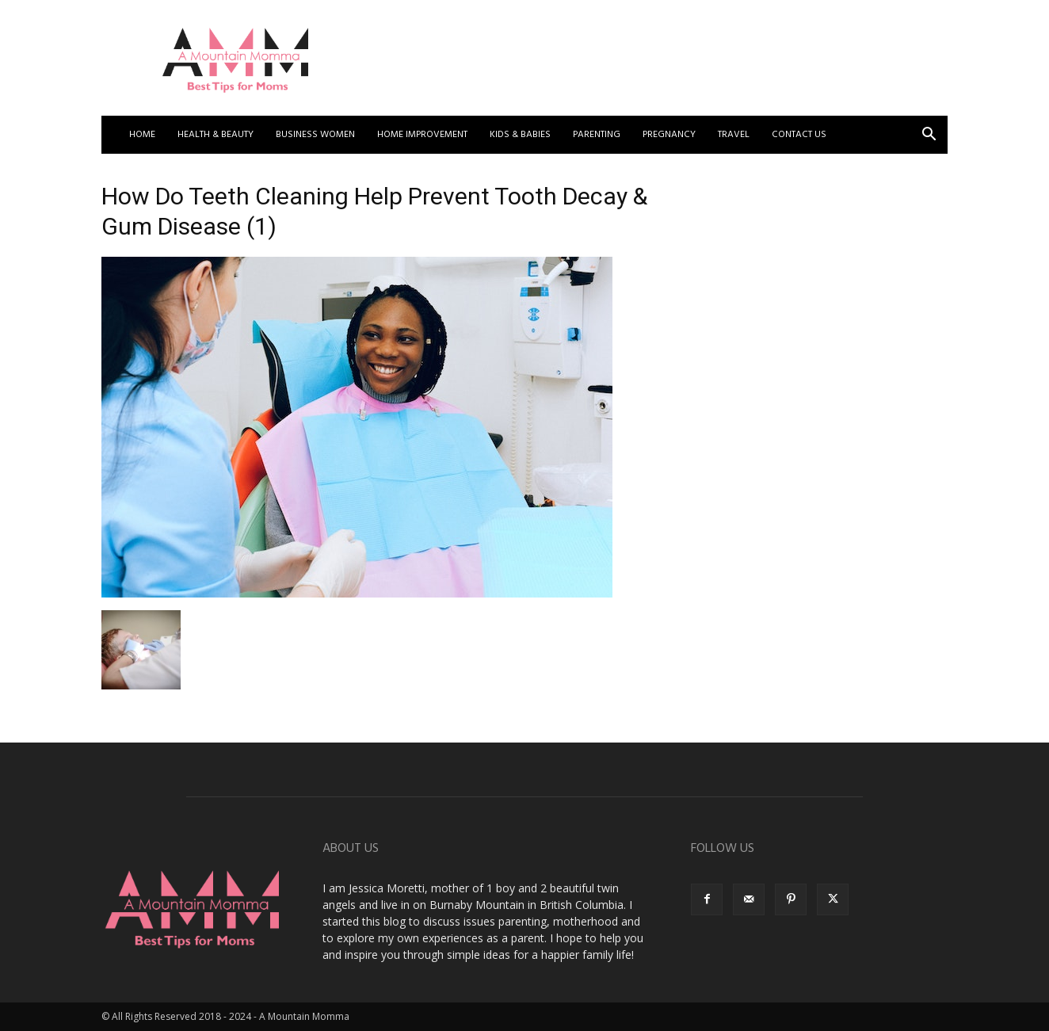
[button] (929, 135)
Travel (734, 135)
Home (142, 135)
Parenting (596, 135)
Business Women (315, 135)
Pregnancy (669, 135)
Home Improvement (422, 135)
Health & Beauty (215, 135)
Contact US (799, 135)
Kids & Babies (520, 135)
